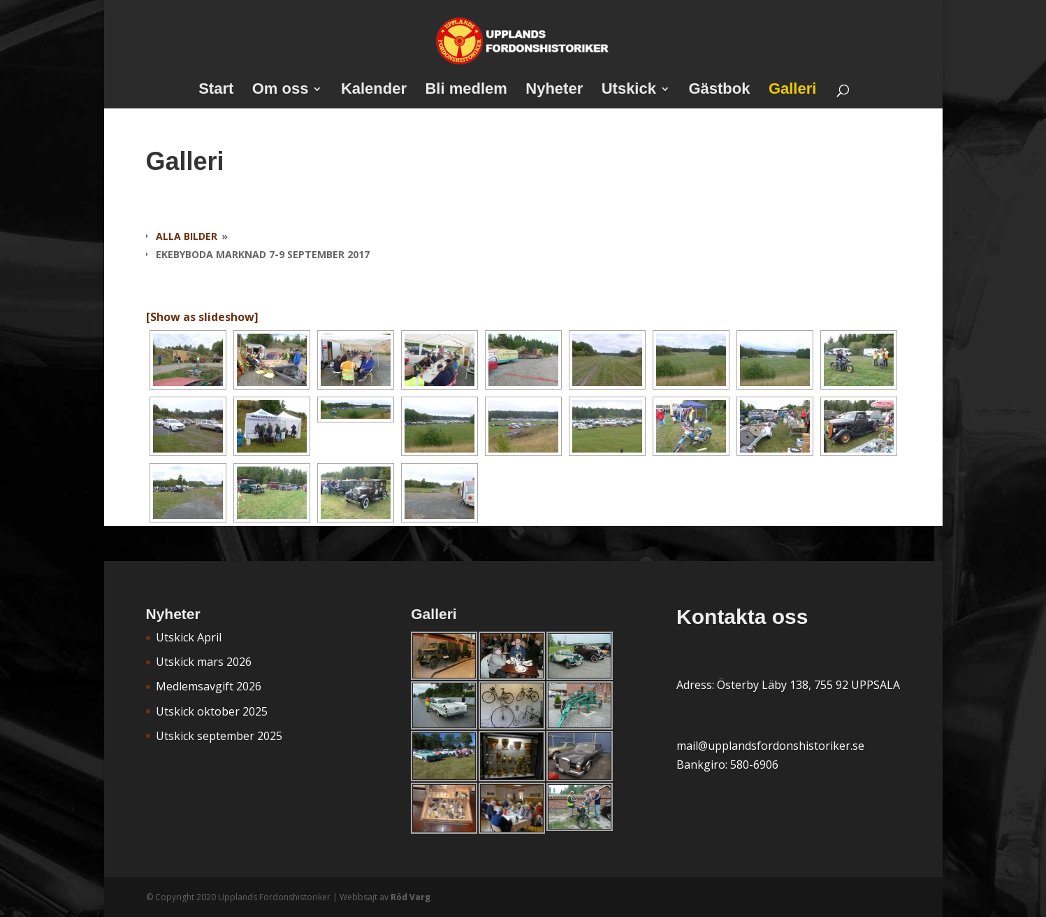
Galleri (792, 90)
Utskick (629, 90)
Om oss (280, 90)
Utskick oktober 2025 (212, 711)
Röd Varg (410, 897)
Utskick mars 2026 (204, 661)
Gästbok (719, 90)
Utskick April (188, 637)
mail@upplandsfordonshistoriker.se (770, 745)
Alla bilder (186, 236)
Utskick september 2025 (219, 736)
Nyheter (554, 90)
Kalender (374, 90)
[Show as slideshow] (202, 317)
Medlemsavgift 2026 (208, 686)
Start (215, 90)
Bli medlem (466, 90)
